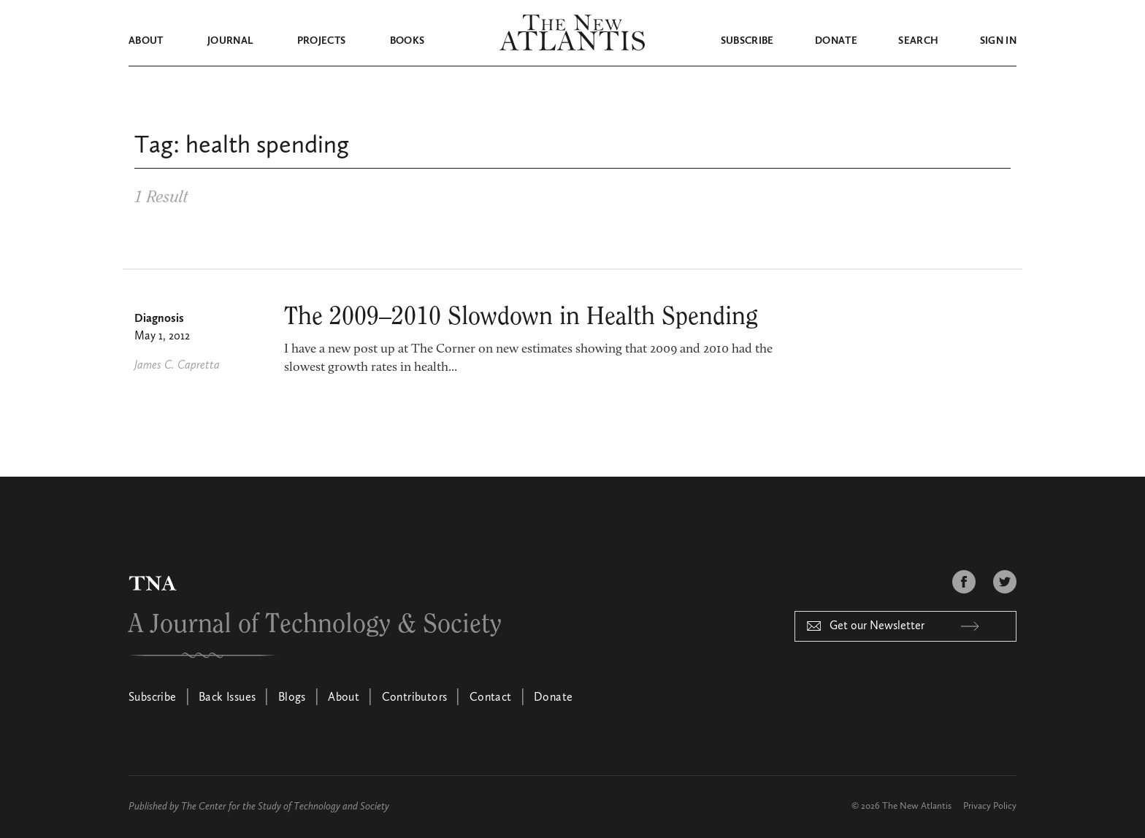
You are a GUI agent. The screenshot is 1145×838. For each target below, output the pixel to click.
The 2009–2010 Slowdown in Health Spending (521, 316)
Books (407, 41)
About (146, 41)
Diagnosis (159, 319)
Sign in (998, 41)
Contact (491, 698)
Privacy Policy (989, 806)
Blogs (292, 698)
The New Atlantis (916, 806)
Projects (321, 41)
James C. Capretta (177, 366)
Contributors (415, 698)
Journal (230, 41)
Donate (836, 41)
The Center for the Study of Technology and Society (285, 807)
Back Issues (227, 698)
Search (918, 41)
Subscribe (747, 41)
